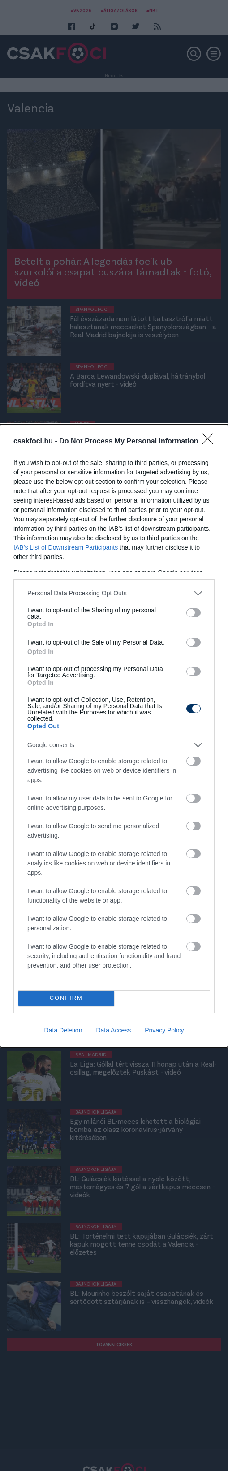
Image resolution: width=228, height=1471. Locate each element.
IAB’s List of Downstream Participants (65, 547)
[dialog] (114, 735)
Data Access (113, 1030)
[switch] (193, 612)
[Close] (210, 441)
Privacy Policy (164, 1030)
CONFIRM (66, 998)
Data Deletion (63, 1030)
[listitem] (114, 593)
